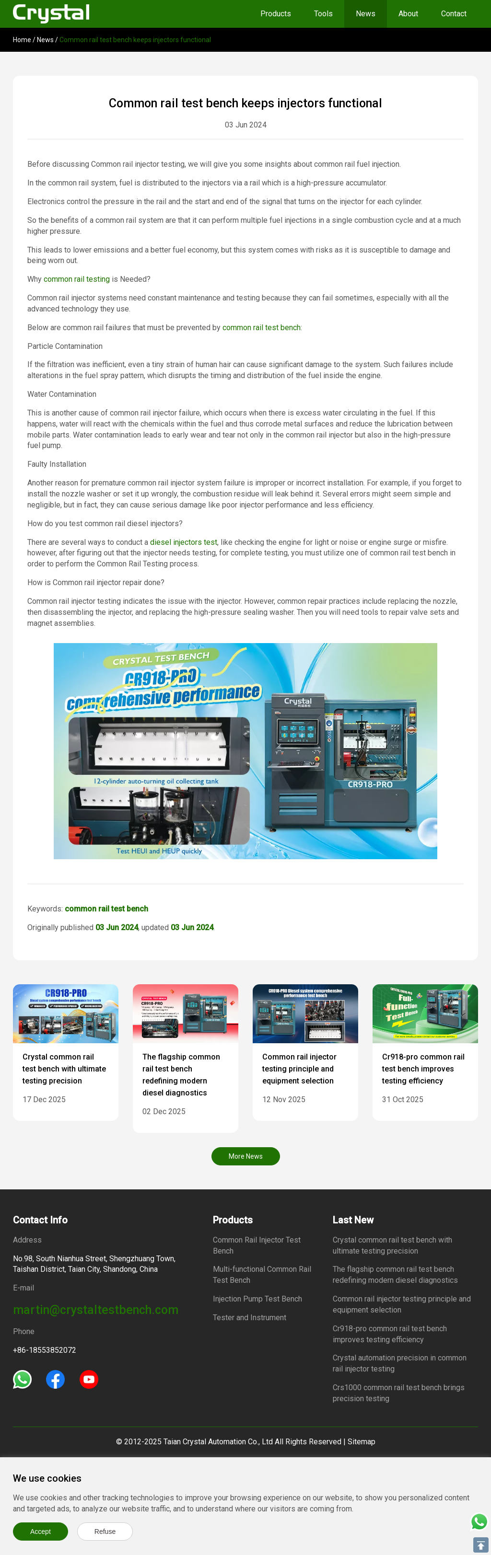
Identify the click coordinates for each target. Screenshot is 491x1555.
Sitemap (361, 1441)
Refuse (105, 1531)
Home (22, 40)
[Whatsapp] (22, 1378)
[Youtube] (89, 1378)
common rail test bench (261, 327)
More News (246, 1156)
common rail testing (77, 279)
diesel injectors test (183, 542)
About (408, 13)
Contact (454, 13)
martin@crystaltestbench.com (95, 1310)
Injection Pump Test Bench (257, 1298)
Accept (40, 1531)
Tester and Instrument (249, 1317)
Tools (323, 13)
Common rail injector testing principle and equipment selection (299, 1068)
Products (275, 13)
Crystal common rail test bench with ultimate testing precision (64, 1068)
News (365, 13)
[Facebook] (55, 1378)
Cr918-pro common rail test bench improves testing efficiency (423, 1068)
